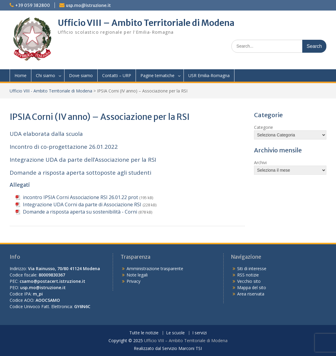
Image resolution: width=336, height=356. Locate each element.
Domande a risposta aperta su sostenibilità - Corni (80, 211)
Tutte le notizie (144, 333)
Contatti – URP (116, 75)
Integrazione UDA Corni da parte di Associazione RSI (82, 204)
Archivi (260, 162)
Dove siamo (81, 75)
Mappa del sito (251, 287)
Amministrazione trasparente (155, 268)
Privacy (133, 281)
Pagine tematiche (157, 75)
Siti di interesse (251, 268)
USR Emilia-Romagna (209, 75)
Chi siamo (45, 75)
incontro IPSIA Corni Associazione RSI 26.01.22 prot (80, 197)
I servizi (199, 333)
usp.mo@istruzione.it (88, 5)
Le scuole (175, 333)
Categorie (263, 127)
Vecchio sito (249, 281)
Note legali (137, 275)
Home (20, 75)
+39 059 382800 (32, 5)
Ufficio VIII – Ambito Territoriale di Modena (146, 22)
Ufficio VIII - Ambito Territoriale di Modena (51, 91)
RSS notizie (248, 275)
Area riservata (250, 294)
